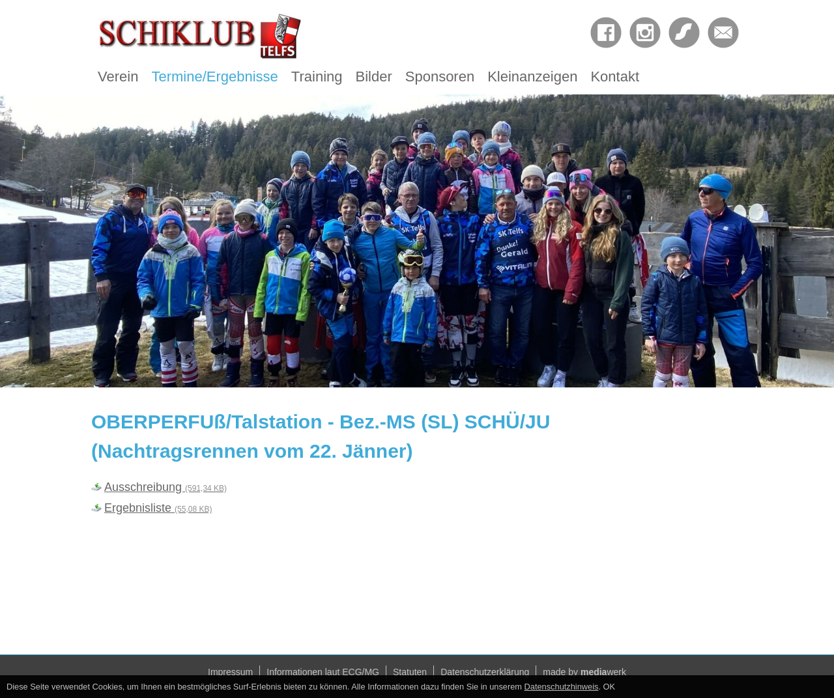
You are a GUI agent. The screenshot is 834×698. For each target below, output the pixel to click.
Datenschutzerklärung (484, 672)
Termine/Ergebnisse (214, 76)
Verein (118, 76)
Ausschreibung (165, 487)
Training (317, 76)
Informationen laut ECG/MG (322, 672)
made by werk (584, 672)
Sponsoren (439, 76)
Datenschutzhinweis (562, 686)
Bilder (374, 76)
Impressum (230, 672)
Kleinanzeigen (532, 76)
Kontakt (614, 76)
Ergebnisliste (158, 507)
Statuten (410, 672)
